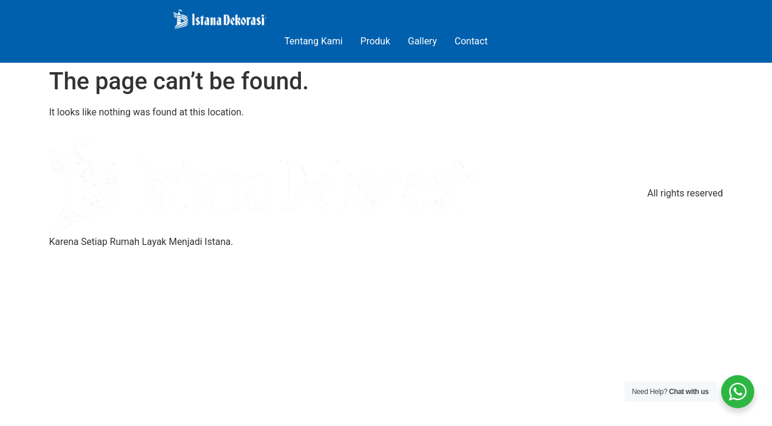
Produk (375, 41)
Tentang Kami (313, 41)
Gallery (422, 41)
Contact (471, 41)
